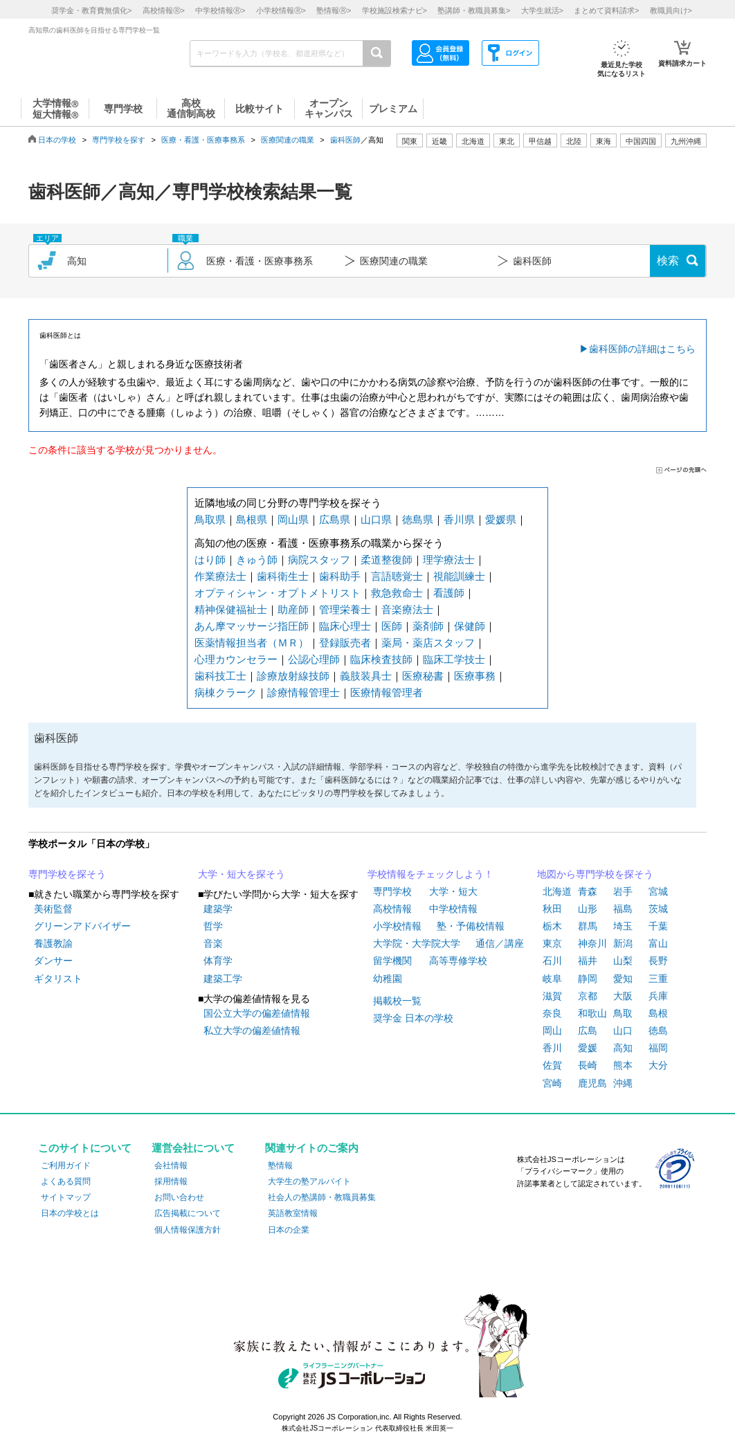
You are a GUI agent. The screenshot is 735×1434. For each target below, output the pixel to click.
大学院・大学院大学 (416, 943)
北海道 (473, 141)
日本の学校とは (70, 1213)
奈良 (552, 1013)
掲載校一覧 (397, 1000)
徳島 (658, 1030)
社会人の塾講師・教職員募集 (322, 1197)
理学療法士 (449, 559)
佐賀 (552, 1065)
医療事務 (475, 676)
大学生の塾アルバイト (309, 1181)
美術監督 (53, 908)
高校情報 (392, 908)
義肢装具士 (366, 676)
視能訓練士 (459, 576)
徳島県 (417, 519)
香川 (552, 1047)
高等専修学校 (458, 960)
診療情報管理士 (303, 692)
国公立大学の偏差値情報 (256, 1013)
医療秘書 (423, 676)
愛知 (623, 978)
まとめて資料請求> (606, 10)
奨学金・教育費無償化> (91, 10)
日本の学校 (57, 140)
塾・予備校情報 (471, 926)
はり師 (210, 559)
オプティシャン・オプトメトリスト (277, 593)
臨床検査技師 (381, 659)
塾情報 (280, 1165)
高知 (623, 1047)
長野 (658, 960)
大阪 (623, 995)
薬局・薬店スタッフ (428, 642)
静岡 (587, 978)
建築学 (218, 908)
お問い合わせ (179, 1197)
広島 (587, 1030)
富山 (658, 943)
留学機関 (392, 960)
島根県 (251, 519)
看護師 (448, 593)
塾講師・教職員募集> (473, 10)
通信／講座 (499, 943)
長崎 (587, 1065)
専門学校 (392, 891)
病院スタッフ (319, 559)
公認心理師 (314, 659)
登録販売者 (345, 642)
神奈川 (592, 943)
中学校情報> (220, 10)
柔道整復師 (386, 559)
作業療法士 (220, 576)
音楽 (213, 943)
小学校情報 (397, 926)
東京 (552, 943)
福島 (623, 908)
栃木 (552, 926)
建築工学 (222, 978)
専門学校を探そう (67, 874)
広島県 (334, 519)
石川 (552, 960)
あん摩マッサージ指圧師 (251, 626)
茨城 (658, 908)
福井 (587, 960)
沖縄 (623, 1083)
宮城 (658, 891)
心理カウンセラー (236, 659)
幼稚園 (387, 978)
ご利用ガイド (66, 1165)
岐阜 (552, 978)
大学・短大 (453, 891)
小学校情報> (281, 10)
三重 (658, 978)
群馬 (587, 926)
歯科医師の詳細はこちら (642, 348)
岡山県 (293, 519)
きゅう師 (257, 559)
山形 (587, 908)
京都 (587, 995)
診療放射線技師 (293, 676)
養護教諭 (53, 943)
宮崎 (552, 1083)
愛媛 (587, 1047)
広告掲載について (187, 1213)
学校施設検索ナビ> (394, 10)
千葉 (658, 926)
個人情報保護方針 (187, 1230)
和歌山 (592, 1013)
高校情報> (164, 10)
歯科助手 (340, 576)
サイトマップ (66, 1197)
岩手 (623, 891)
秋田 (552, 908)
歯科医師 (345, 140)
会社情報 (171, 1165)
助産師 (293, 609)
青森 (587, 891)
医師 (391, 626)
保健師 (469, 626)
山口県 (376, 519)
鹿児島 (592, 1083)
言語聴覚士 (397, 576)
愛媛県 (500, 519)
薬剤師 (428, 626)
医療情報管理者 (386, 692)
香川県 (459, 519)
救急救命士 (397, 593)
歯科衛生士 (283, 576)
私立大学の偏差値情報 (251, 1030)
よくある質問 (66, 1181)
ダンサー (53, 960)
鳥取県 (210, 519)
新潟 (623, 943)
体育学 (218, 960)
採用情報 (171, 1181)
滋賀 (552, 995)
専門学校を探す (118, 140)
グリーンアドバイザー (82, 926)
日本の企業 (288, 1230)
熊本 (623, 1065)
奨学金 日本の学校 (413, 1018)
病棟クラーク (225, 692)
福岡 (658, 1047)
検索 (668, 260)
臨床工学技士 (454, 659)
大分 (658, 1065)
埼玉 (623, 926)
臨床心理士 (345, 626)
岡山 (552, 1030)
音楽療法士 (407, 609)
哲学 (213, 926)
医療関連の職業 (287, 140)
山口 (623, 1030)
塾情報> (333, 10)
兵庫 (658, 995)
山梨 (623, 960)
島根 (658, 1013)
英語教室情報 (293, 1213)
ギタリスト (58, 978)
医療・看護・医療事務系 (203, 140)
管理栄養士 (345, 609)
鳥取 (623, 1013)
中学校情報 (453, 908)
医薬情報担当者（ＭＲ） (251, 642)
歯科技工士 (220, 676)
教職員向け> (671, 10)
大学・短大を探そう (241, 874)
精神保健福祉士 (230, 609)
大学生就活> (542, 10)
